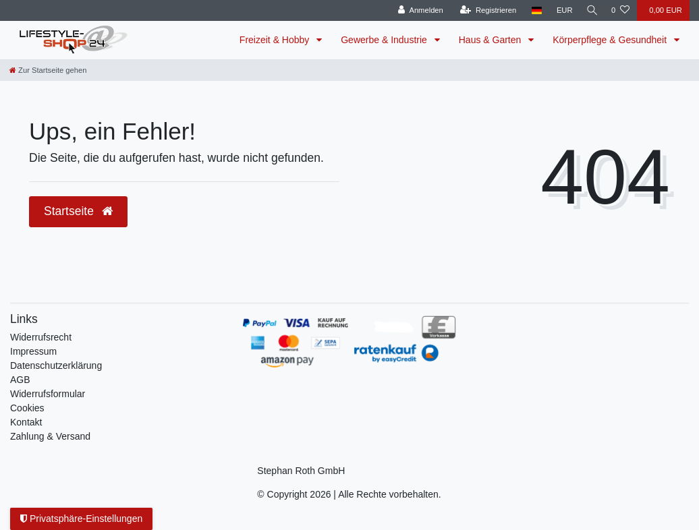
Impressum (33, 351)
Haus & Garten (491, 39)
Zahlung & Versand (50, 436)
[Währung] (561, 10)
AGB (20, 379)
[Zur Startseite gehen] (47, 70)
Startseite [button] (78, 211)
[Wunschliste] (620, 10)
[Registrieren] (484, 10)
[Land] (533, 10)
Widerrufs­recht (41, 337)
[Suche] (590, 10)
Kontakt (26, 422)
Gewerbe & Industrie (385, 39)
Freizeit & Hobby (276, 39)
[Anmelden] (417, 10)
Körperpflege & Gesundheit (611, 39)
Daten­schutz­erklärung (56, 365)
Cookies (27, 408)
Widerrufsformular (47, 393)
